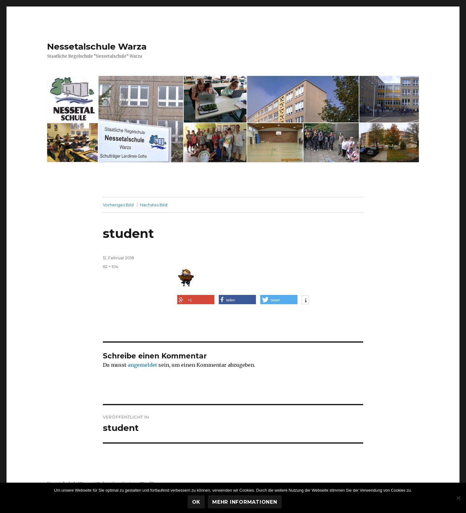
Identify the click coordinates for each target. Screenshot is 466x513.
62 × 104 (110, 266)
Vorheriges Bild (118, 204)
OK (196, 502)
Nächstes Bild (153, 204)
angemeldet (142, 365)
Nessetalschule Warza (97, 46)
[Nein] (458, 498)
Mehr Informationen (244, 502)
